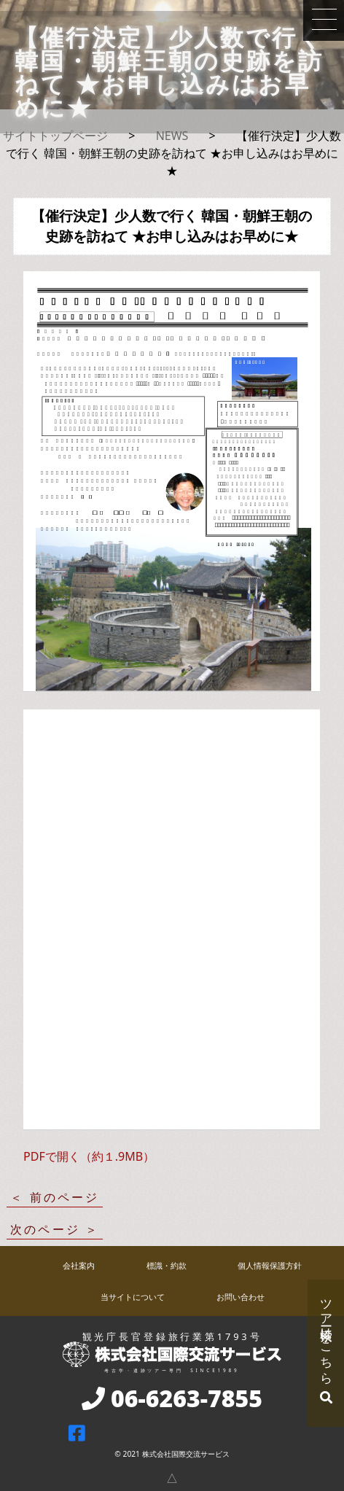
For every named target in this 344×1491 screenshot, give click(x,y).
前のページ (65, 1197)
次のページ (45, 1229)
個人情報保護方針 (270, 1265)
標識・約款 (166, 1265)
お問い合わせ (240, 1296)
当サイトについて (133, 1296)
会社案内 (79, 1265)
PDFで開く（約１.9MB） (89, 1156)
